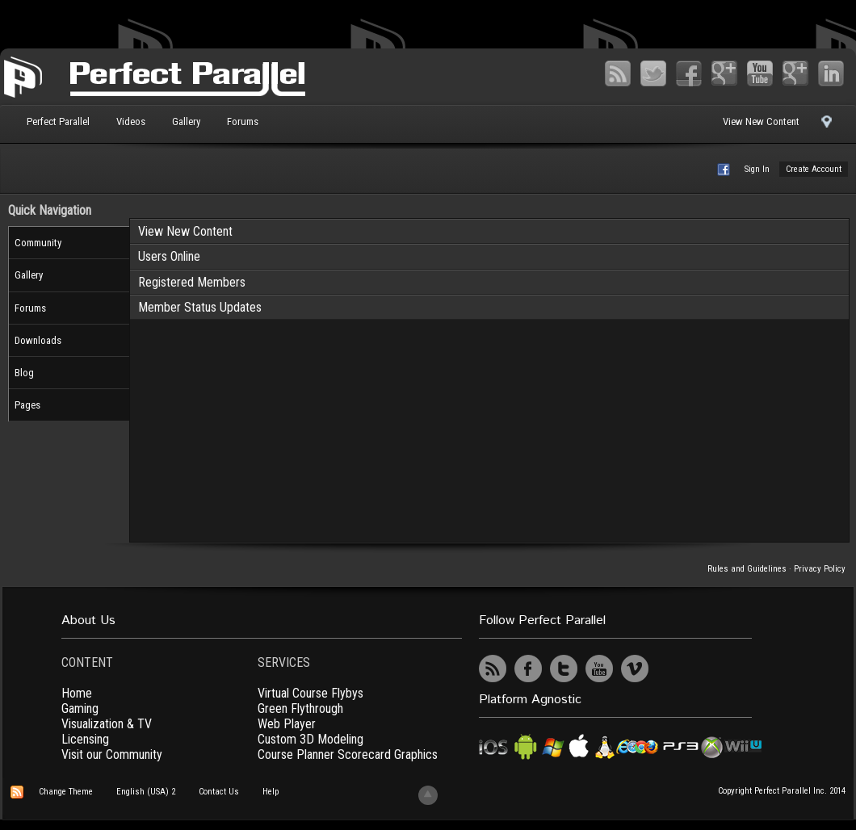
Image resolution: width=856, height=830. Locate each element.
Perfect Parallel (58, 121)
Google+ (724, 73)
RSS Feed (618, 73)
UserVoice (670, 668)
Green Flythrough (300, 708)
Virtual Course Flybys (310, 693)
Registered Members (191, 282)
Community (38, 243)
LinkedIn (831, 73)
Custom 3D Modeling (310, 739)
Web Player (287, 723)
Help (270, 791)
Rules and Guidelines (747, 569)
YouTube (760, 73)
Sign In (757, 169)
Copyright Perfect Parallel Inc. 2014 (782, 791)
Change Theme (66, 791)
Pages (27, 405)
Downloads (38, 340)
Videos (130, 121)
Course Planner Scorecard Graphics (348, 754)
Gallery (186, 121)
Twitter (653, 73)
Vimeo (795, 73)
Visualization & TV (106, 723)
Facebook (689, 73)
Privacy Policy (820, 569)
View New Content (761, 121)
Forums (242, 121)
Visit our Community (111, 754)
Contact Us (219, 791)
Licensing (85, 739)
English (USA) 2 (145, 791)
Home (76, 693)
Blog (24, 373)
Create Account (813, 169)
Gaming (80, 708)
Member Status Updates (200, 307)
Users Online (169, 256)
